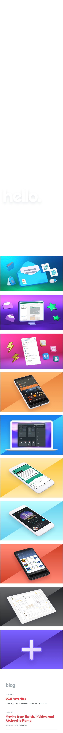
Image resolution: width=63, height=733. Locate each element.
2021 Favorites (16, 698)
